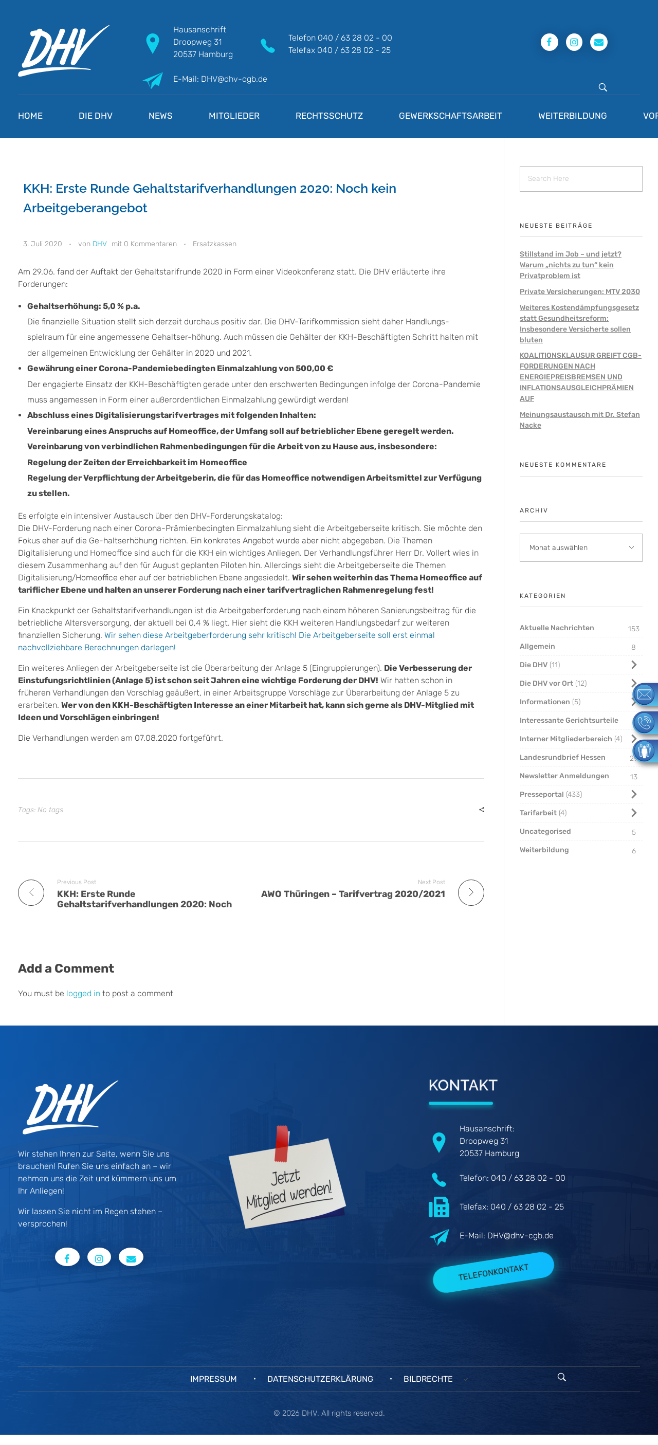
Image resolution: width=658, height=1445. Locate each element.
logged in (84, 993)
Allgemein (537, 646)
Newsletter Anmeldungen (564, 776)
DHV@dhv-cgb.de (520, 1235)
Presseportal (542, 794)
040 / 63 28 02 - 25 (354, 50)
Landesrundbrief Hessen (563, 757)
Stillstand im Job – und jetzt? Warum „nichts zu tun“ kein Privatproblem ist (571, 265)
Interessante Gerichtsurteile (569, 720)
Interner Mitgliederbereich (566, 739)
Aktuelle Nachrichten (557, 628)
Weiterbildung (544, 850)
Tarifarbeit (538, 813)
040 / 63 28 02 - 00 (355, 38)
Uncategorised (545, 831)
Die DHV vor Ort (546, 683)
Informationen (545, 702)
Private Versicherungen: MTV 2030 (580, 291)
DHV (100, 244)
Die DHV (533, 665)
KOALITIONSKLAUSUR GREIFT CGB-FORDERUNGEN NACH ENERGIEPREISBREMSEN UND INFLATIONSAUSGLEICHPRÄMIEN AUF (581, 377)
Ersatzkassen (214, 244)
